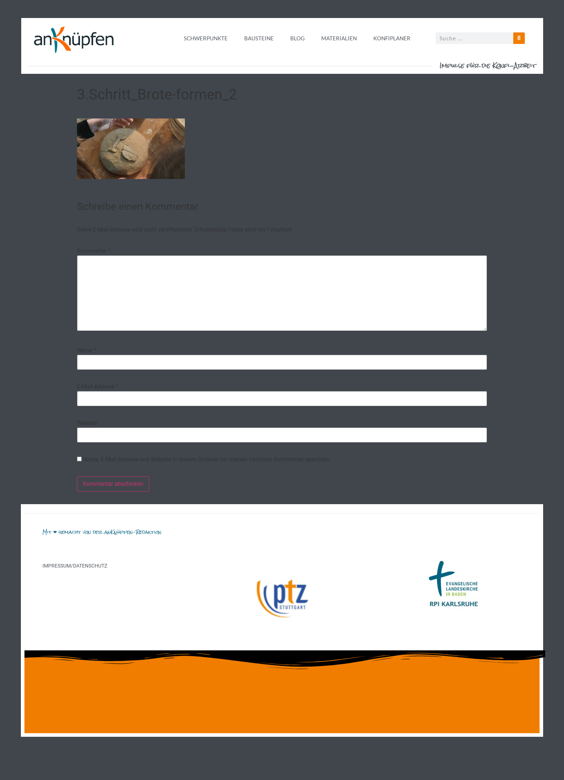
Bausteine (259, 38)
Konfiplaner (391, 38)
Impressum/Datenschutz (74, 566)
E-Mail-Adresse (97, 387)
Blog (297, 38)
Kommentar (94, 251)
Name (86, 350)
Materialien (339, 38)
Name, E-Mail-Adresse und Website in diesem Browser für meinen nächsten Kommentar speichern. (207, 459)
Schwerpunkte (206, 38)
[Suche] (519, 38)
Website (87, 423)
